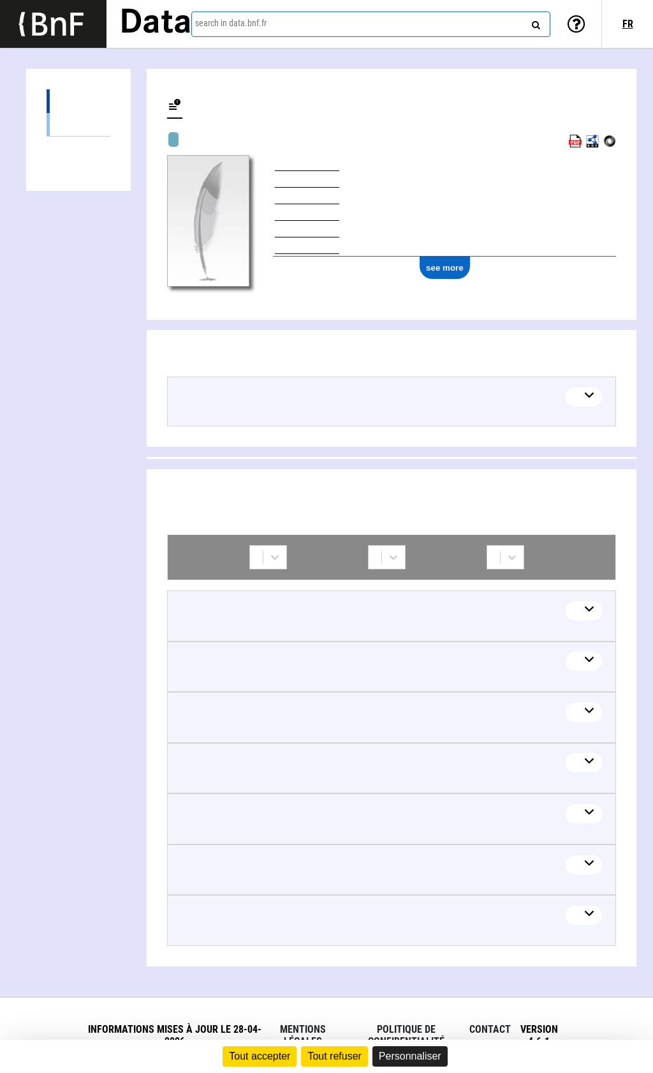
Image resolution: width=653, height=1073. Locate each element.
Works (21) (78, 101)
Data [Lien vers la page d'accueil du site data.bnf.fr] (155, 23)
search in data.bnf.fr (231, 23)
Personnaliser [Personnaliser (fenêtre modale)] (410, 1056)
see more (445, 268)
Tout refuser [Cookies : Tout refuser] (334, 1056)
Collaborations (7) (78, 148)
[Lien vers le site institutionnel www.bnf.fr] (53, 24)
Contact (490, 1029)
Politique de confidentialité (406, 1035)
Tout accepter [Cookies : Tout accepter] (259, 1056)
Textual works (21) (78, 124)
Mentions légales (303, 1035)
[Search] (534, 22)
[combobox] (370, 24)
